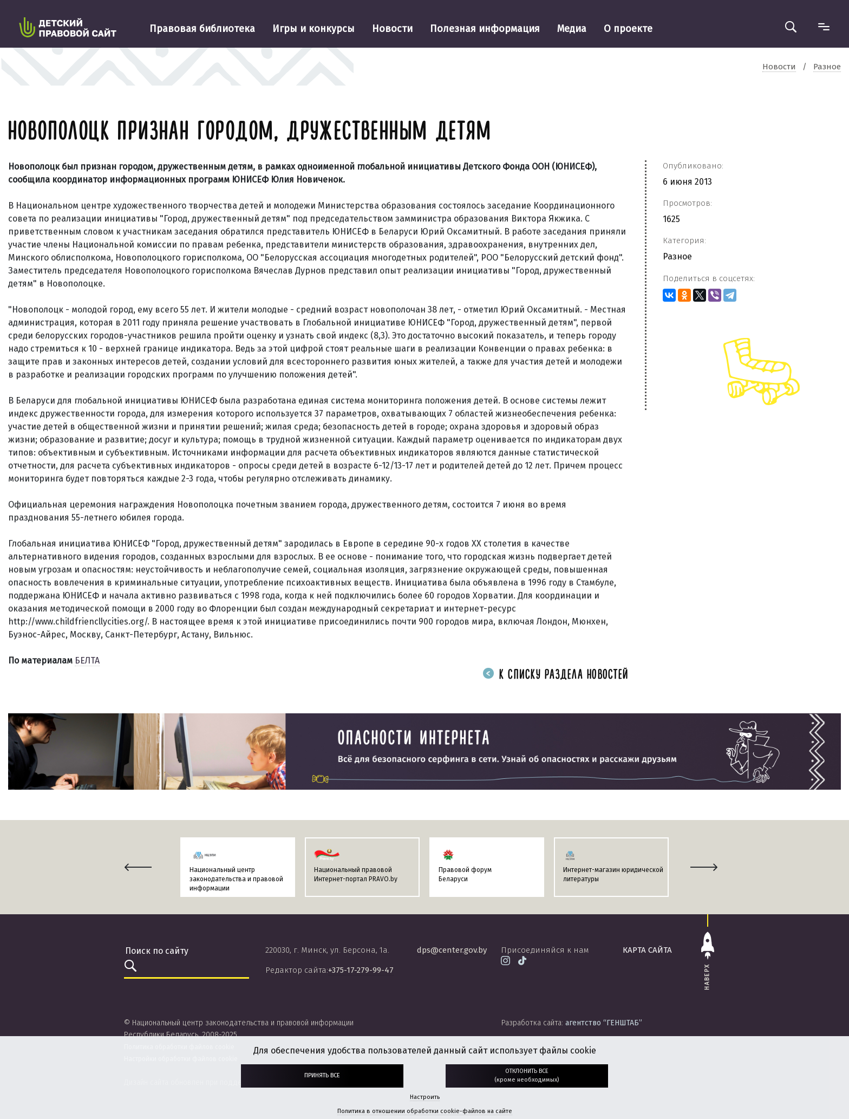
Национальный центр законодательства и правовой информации (236, 879)
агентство (603, 1022)
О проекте (628, 29)
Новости (392, 29)
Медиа (571, 29)
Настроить (425, 1097)
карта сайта (647, 950)
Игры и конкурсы (313, 29)
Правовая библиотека (202, 29)
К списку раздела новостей (555, 675)
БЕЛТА (87, 660)
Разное (677, 256)
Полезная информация (485, 29)
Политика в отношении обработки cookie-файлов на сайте (424, 1111)
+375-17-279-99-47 (361, 970)
